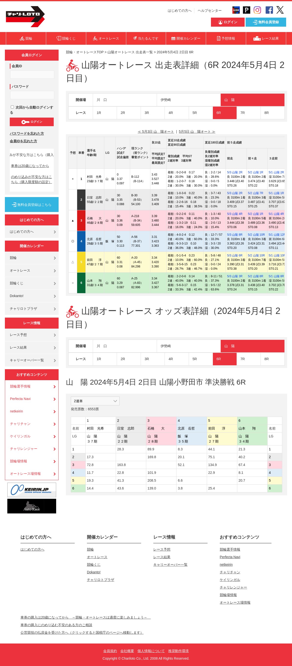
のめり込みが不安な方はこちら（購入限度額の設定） (31, 179)
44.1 (211, 449)
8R (266, 113)
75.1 (211, 457)
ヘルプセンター (210, 10)
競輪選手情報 (20, 386)
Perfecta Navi (20, 399)
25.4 (211, 488)
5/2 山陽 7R (255, 193)
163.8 (121, 465)
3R (147, 113)
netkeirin (16, 411)
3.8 (180, 488)
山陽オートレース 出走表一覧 (130, 52)
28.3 (120, 449)
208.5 (151, 480)
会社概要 (127, 651)
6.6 (180, 480)
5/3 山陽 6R (234, 255)
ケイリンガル (20, 436)
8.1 (241, 473)
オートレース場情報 (25, 474)
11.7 (90, 473)
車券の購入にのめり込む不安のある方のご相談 (56, 625)
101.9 (151, 473)
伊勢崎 (166, 100)
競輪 (13, 258)
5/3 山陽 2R (234, 172)
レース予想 (18, 335)
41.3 (120, 480)
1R (99, 113)
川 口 (102, 100)
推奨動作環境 (178, 651)
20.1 (181, 457)
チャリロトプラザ (23, 309)
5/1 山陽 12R (277, 234)
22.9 (211, 473)
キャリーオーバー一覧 (27, 360)
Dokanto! (16, 296)
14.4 (90, 488)
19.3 (90, 480)
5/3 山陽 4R (234, 214)
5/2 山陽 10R (256, 234)
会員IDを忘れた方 (23, 141)
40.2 (242, 457)
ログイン (31, 122)
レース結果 (18, 347)
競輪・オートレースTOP (85, 52)
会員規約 (110, 651)
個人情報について (151, 651)
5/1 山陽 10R (277, 255)
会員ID (17, 66)
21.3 (242, 449)
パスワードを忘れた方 (27, 133)
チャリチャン (20, 424)
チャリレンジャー (23, 449)
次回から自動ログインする (31, 109)
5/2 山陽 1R (255, 172)
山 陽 (229, 100)
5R (195, 113)
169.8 (151, 457)
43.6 (120, 488)
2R (123, 113)
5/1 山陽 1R (276, 193)
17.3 (90, 457)
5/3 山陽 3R (234, 276)
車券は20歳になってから (30, 166)
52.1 (181, 465)
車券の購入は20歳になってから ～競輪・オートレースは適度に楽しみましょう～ (86, 617)
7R (242, 113)
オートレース (20, 270)
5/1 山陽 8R (276, 276)
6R (219, 113)
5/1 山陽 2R (276, 172)
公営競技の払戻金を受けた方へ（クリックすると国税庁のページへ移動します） (82, 632)
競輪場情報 (18, 461)
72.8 (90, 465)
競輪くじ (16, 283)
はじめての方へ (180, 10)
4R (170, 113)
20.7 (242, 480)
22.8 (120, 473)
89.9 (150, 449)
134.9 (212, 465)
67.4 (242, 465)
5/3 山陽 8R (234, 234)
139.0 (151, 488)
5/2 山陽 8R (255, 276)
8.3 (180, 449)
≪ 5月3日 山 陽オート (156, 131)
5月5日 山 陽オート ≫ (197, 131)
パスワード (20, 87)
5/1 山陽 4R (276, 214)
